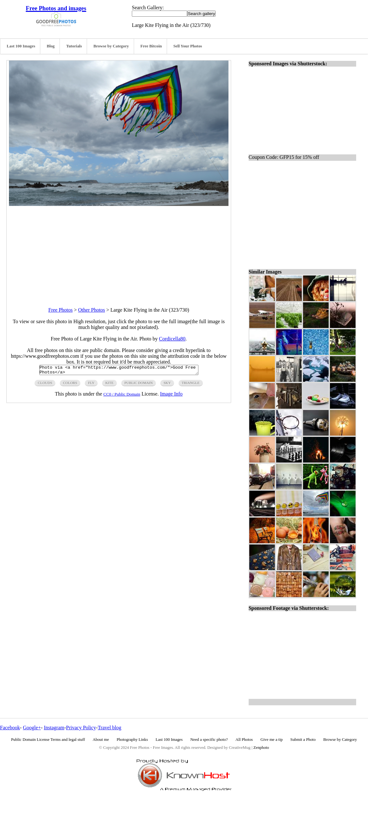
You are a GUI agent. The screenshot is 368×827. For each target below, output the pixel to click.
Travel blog (109, 727)
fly (91, 385)
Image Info (171, 395)
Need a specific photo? (209, 739)
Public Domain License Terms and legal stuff (48, 739)
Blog (51, 46)
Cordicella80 (172, 338)
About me (101, 739)
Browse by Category (111, 46)
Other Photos (91, 310)
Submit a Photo (303, 739)
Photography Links (132, 739)
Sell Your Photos (187, 46)
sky (167, 385)
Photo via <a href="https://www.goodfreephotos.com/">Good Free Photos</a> (119, 371)
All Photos (244, 739)
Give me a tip (271, 739)
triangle (191, 385)
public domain (138, 385)
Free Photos (60, 310)
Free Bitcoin (151, 46)
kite (109, 385)
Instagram (54, 727)
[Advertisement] (119, 251)
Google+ (32, 727)
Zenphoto (261, 747)
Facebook (10, 727)
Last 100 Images (21, 46)
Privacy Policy (81, 727)
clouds (45, 385)
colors (70, 385)
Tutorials (74, 46)
